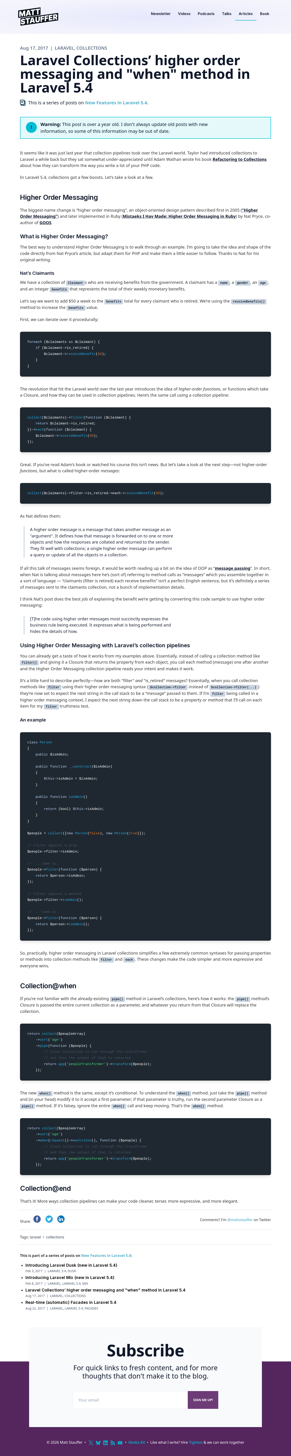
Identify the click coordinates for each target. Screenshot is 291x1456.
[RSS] (112, 1443)
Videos (184, 13)
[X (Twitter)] (91, 1443)
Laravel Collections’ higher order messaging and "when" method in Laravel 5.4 (105, 1290)
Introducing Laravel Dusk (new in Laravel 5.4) (71, 1265)
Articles (246, 13)
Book (264, 13)
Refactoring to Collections (239, 159)
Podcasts (206, 13)
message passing (232, 568)
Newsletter (161, 13)
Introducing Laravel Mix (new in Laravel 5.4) (69, 1277)
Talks (226, 13)
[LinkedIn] (105, 1443)
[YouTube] (120, 1443)
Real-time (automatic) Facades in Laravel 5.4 (70, 1302)
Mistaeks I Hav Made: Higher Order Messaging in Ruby (179, 216)
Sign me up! (203, 1400)
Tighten (196, 1442)
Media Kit (136, 1442)
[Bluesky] (98, 1443)
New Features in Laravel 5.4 (116, 103)
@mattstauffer (240, 1219)
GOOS (45, 222)
